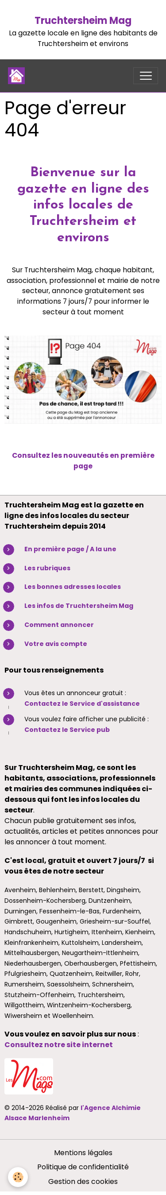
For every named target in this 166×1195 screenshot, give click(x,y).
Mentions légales (83, 1153)
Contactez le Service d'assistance (82, 703)
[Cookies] (18, 1177)
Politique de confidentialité (83, 1167)
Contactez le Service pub (67, 729)
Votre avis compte (55, 643)
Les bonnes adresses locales (72, 586)
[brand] (18, 75)
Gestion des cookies (83, 1181)
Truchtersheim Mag (83, 20)
